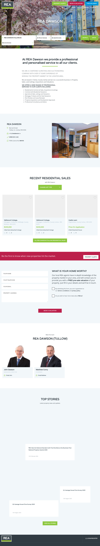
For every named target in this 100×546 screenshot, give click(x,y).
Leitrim (64, 487)
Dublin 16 (55, 483)
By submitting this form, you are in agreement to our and (69, 283)
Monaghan (74, 489)
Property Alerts (60, 3)
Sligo (54, 491)
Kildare (82, 485)
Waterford (74, 491)
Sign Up (28, 503)
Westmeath (83, 491)
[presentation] (64, 295)
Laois (54, 487)
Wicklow (55, 493)
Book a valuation (76, 3)
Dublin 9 (83, 479)
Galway (64, 485)
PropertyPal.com (81, 543)
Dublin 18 (74, 483)
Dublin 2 (55, 477)
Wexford (46, 493)
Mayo (54, 489)
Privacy (60, 543)
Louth (45, 489)
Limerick (74, 487)
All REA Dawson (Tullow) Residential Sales (50, 234)
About (80, 8)
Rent (73, 8)
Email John (9, 369)
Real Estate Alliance (26, 543)
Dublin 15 (46, 483)
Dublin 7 (64, 479)
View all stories (50, 447)
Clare (63, 475)
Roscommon (46, 491)
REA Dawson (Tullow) (12, 37)
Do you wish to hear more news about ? (69, 290)
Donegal (83, 475)
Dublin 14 (83, 481)
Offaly (82, 489)
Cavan (54, 475)
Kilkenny (46, 487)
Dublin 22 (46, 485)
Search (85, 38)
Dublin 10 (46, 481)
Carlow (45, 475)
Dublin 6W (55, 479)
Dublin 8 (74, 479)
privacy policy (76, 284)
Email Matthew (42, 369)
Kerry (73, 485)
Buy (63, 8)
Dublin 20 (83, 483)
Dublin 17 (64, 483)
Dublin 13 (74, 481)
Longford (83, 487)
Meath (63, 489)
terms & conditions (63, 284)
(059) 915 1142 (13, 132)
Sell (68, 8)
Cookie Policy (40, 543)
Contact (94, 8)
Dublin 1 (46, 477)
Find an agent (92, 3)
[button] (73, 37)
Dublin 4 (74, 477)
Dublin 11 (55, 481)
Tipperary (64, 491)
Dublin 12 (64, 481)
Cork (73, 475)
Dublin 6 (46, 479)
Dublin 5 (83, 477)
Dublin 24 (55, 485)
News (86, 8)
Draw (94, 38)
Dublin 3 (64, 477)
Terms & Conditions (51, 543)
